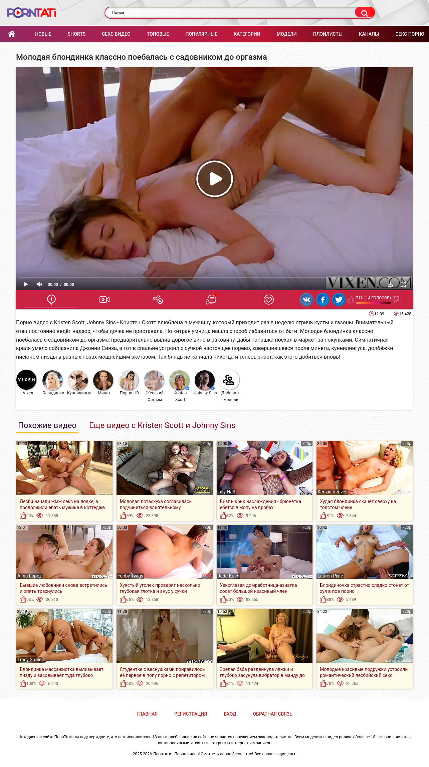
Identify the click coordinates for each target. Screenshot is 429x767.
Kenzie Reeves (332, 491)
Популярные (201, 34)
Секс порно (409, 34)
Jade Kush (228, 576)
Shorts (76, 34)
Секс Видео (116, 34)
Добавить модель (230, 386)
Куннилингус (79, 382)
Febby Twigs (130, 576)
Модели (287, 34)
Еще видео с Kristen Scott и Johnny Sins (162, 425)
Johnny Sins (205, 382)
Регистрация (190, 714)
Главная (11, 34)
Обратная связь (272, 714)
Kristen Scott (179, 386)
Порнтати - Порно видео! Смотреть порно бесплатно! (203, 754)
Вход (230, 714)
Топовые (158, 34)
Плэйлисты (328, 34)
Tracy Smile (29, 659)
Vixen (26, 382)
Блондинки (53, 382)
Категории (247, 34)
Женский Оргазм (154, 386)
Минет (103, 382)
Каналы (369, 34)
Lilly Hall (226, 491)
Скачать (390, 284)
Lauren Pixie (330, 576)
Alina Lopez (29, 576)
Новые (43, 34)
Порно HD (129, 382)
